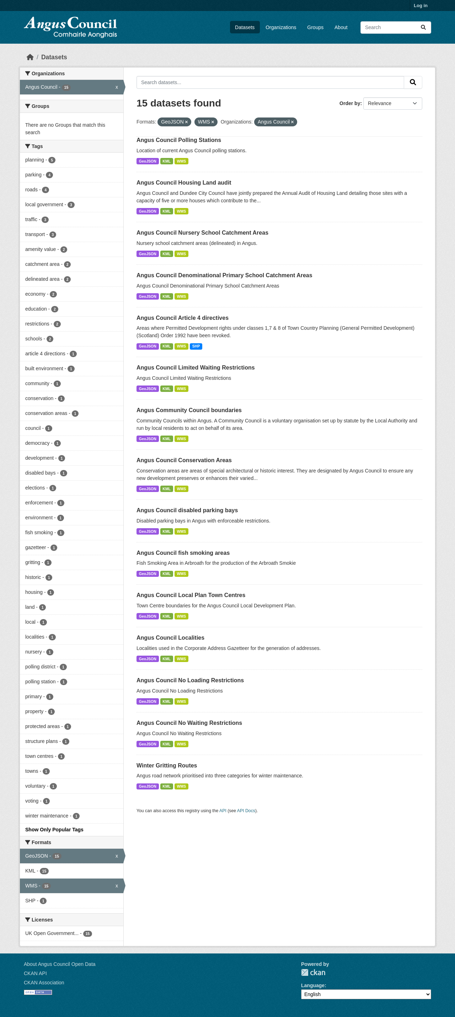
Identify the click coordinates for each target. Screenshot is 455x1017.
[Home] (30, 57)
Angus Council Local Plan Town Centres (190, 595)
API (222, 810)
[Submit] (423, 27)
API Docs (246, 810)
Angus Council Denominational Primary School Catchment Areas (224, 275)
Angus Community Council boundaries (189, 410)
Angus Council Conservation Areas (184, 460)
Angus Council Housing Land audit (183, 183)
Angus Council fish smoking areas (183, 553)
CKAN (313, 972)
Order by (349, 103)
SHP (196, 346)
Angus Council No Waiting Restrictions (189, 723)
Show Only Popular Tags (54, 829)
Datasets (245, 27)
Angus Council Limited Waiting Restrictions (195, 368)
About (341, 27)
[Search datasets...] (395, 27)
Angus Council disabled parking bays (187, 510)
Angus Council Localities (170, 638)
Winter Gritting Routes (166, 765)
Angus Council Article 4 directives (182, 318)
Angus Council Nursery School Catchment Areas (202, 233)
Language (313, 985)
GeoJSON (147, 161)
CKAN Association (44, 982)
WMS (181, 161)
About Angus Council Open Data (60, 964)
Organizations (281, 27)
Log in (421, 5)
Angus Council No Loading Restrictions (190, 680)
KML (166, 161)
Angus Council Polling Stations (178, 140)
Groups (315, 27)
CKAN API (35, 973)
